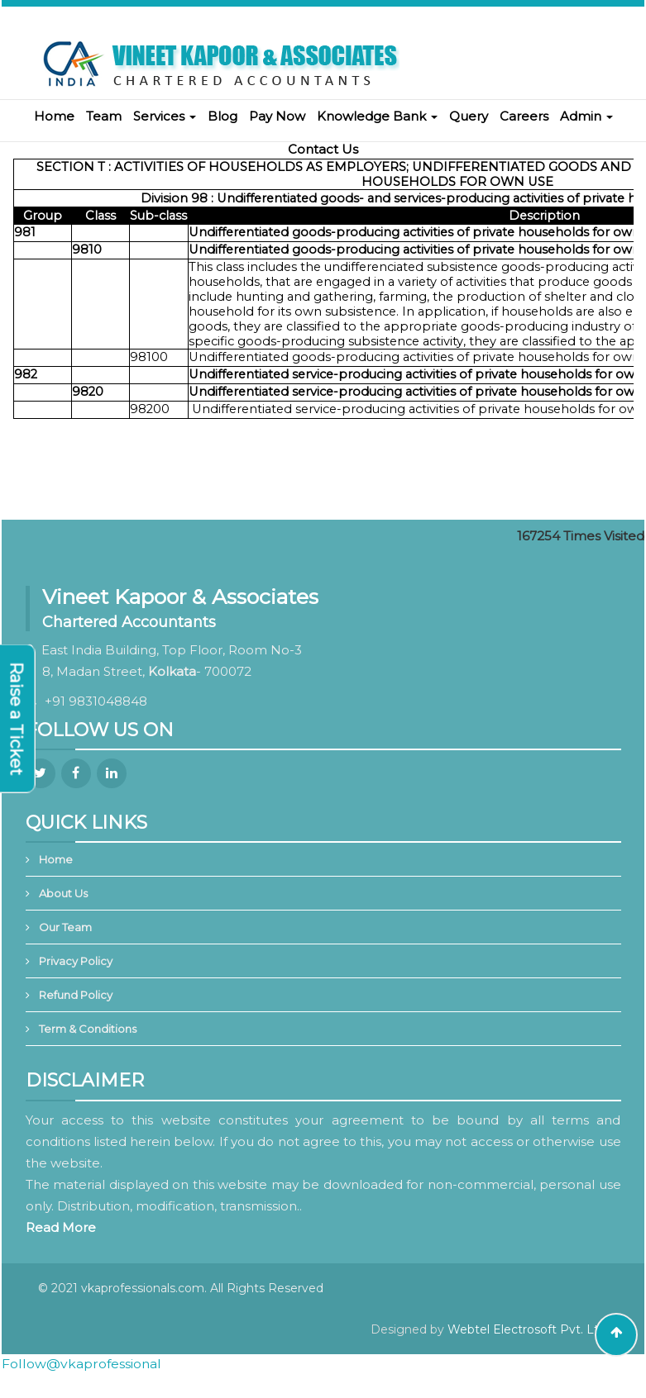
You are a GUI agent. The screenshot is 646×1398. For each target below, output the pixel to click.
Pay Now (277, 116)
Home (54, 116)
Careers (524, 116)
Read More (61, 1227)
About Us (63, 893)
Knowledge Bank (377, 116)
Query (468, 116)
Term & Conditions (87, 1028)
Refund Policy (75, 994)
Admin (586, 116)
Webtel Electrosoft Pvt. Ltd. (528, 1329)
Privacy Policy (75, 961)
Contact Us (323, 149)
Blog (222, 116)
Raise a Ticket (16, 719)
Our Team (65, 927)
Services (164, 116)
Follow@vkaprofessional (81, 1364)
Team (104, 116)
